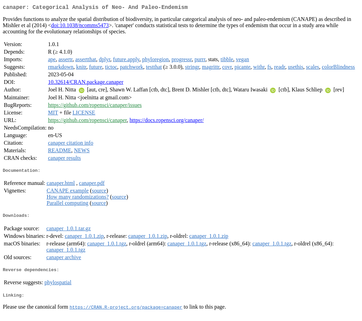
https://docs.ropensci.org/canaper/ (167, 121)
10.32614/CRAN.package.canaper (85, 83)
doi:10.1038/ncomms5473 (80, 27)
